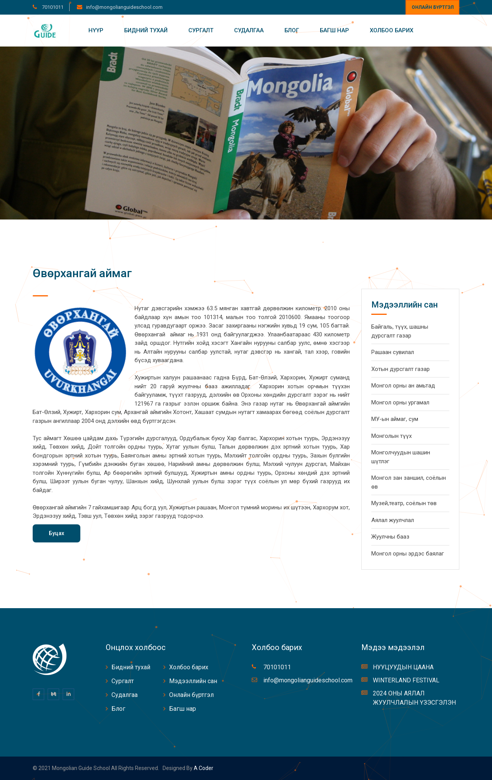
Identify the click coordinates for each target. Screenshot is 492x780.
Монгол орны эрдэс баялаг (407, 553)
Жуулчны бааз (390, 536)
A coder (203, 768)
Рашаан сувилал (392, 352)
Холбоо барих (391, 30)
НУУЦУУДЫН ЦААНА (403, 667)
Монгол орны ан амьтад (403, 385)
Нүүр (95, 30)
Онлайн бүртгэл (433, 7)
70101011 (52, 7)
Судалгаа (249, 30)
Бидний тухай (146, 30)
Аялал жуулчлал (392, 520)
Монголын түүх (391, 435)
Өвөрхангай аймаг (82, 273)
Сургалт (200, 30)
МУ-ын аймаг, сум (394, 419)
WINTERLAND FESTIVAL (406, 680)
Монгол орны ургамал (400, 402)
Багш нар (334, 30)
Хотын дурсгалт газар (400, 369)
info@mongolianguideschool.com (124, 7)
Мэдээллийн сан (193, 681)
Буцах (56, 533)
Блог (291, 30)
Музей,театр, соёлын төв (404, 503)
